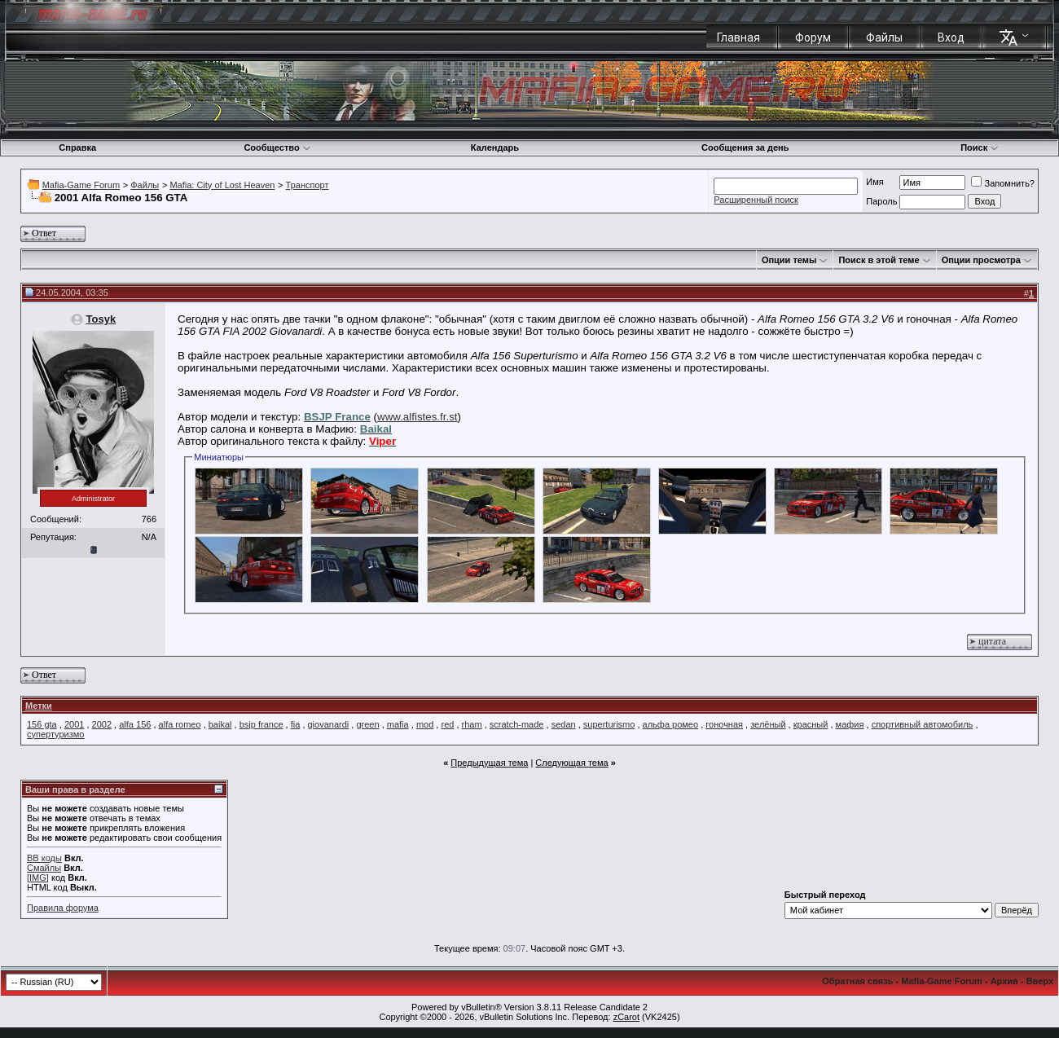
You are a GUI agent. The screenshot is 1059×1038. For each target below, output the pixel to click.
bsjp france (261, 724)
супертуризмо (55, 734)
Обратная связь (857, 981)
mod (424, 724)
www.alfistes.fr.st (417, 417)
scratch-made (517, 724)
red (447, 724)
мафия (850, 724)
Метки (38, 705)
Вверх (1039, 981)
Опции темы (789, 260)
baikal (220, 724)
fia (296, 724)
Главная (738, 37)
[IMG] (38, 877)
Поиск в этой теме (878, 260)
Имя (874, 182)
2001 (74, 724)
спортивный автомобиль (922, 724)
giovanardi (328, 724)
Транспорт (307, 185)
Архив (1004, 981)
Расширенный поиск (756, 200)
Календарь (495, 147)
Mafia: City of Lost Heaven (222, 185)
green (367, 724)
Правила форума (63, 908)
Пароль (881, 201)
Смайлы (44, 868)
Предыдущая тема (489, 763)
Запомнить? (1003, 183)
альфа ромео (671, 724)
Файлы (884, 37)
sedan (563, 724)
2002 (102, 724)
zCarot (626, 1017)
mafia (398, 724)
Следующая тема (571, 763)
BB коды (44, 858)
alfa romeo (180, 724)
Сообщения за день (745, 147)
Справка (77, 147)
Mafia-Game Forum (81, 185)
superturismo (609, 724)
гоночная (724, 724)
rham (472, 724)
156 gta (42, 724)
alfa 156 (135, 724)
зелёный (767, 724)
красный (810, 724)
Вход (951, 37)
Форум (813, 37)
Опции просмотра (981, 260)
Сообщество (277, 147)
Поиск (979, 147)
